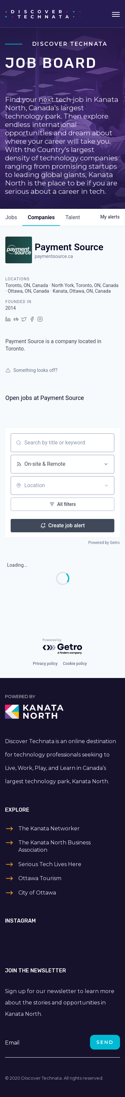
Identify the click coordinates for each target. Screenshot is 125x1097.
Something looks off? (31, 370)
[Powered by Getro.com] (63, 647)
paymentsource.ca (54, 256)
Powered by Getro (104, 542)
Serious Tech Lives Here (49, 864)
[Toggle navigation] (116, 13)
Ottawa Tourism (39, 878)
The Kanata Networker (49, 828)
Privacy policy (45, 663)
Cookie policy (75, 663)
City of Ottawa (37, 892)
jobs (11, 217)
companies (41, 217)
